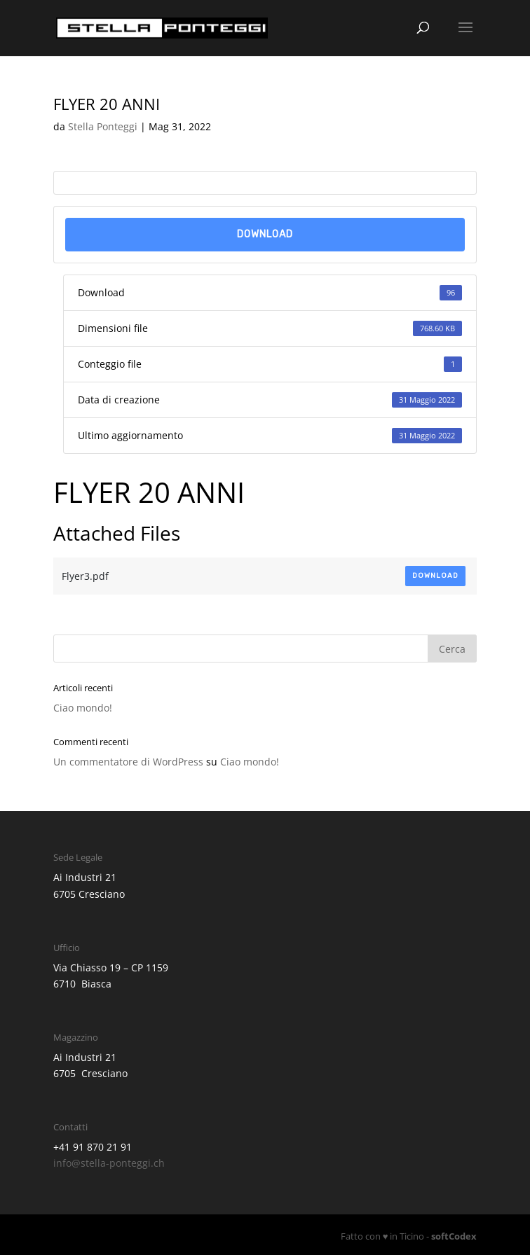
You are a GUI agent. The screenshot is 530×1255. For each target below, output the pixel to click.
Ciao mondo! (82, 707)
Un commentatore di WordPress (128, 761)
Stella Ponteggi (102, 126)
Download (265, 234)
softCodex (454, 1236)
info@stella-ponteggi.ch (109, 1163)
